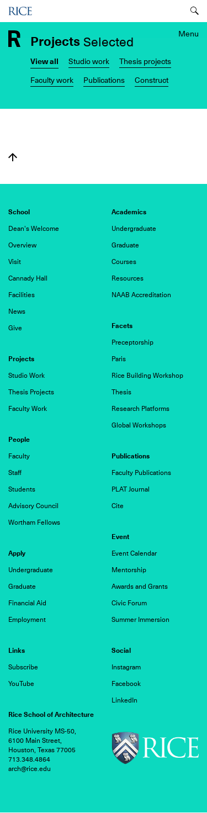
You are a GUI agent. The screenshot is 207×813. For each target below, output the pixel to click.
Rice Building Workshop (147, 375)
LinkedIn (124, 700)
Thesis (121, 392)
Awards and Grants (140, 586)
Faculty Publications (141, 472)
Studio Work (26, 375)
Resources (128, 278)
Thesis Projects (31, 392)
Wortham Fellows (34, 522)
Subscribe (23, 667)
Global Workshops (139, 425)
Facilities (21, 295)
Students (21, 489)
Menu (188, 34)
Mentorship (129, 570)
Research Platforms (140, 408)
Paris (119, 359)
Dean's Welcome (33, 228)
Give (15, 328)
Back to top (12, 157)
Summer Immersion (140, 619)
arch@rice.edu (29, 768)
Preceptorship (132, 342)
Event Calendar (134, 553)
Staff (15, 472)
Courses (124, 261)
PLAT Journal (131, 489)
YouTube (21, 683)
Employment (27, 619)
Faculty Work (27, 408)
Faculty (19, 456)
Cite (118, 505)
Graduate (125, 245)
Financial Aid (27, 603)
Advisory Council (33, 505)
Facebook (126, 683)
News (16, 311)
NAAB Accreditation (141, 295)
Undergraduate (134, 228)
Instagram (126, 667)
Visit (14, 261)
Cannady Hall (27, 278)
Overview (22, 245)
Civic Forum (129, 603)
